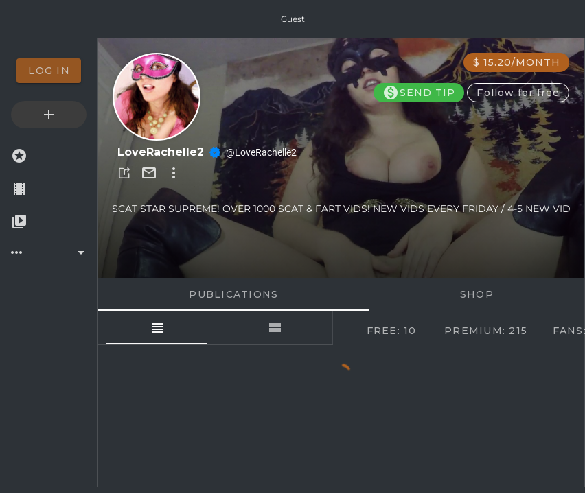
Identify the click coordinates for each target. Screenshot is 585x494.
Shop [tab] (477, 294)
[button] (124, 173)
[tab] (156, 328)
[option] (49, 70)
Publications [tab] (233, 294)
